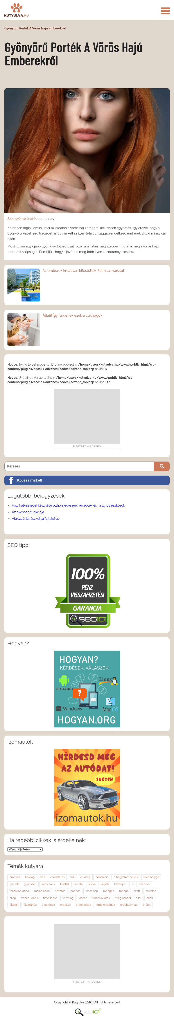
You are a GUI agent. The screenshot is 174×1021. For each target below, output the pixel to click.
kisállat (64, 884)
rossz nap (92, 891)
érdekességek (105, 904)
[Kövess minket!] (87, 480)
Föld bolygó (151, 877)
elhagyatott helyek (126, 877)
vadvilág (68, 898)
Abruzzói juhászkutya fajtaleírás (35, 519)
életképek (48, 904)
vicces (83, 898)
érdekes (65, 904)
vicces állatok (101, 898)
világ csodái (123, 898)
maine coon (42, 891)
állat (139, 898)
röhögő (124, 891)
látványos (120, 884)
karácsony (48, 884)
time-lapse (50, 898)
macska (144, 884)
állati (150, 898)
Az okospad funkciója (28, 512)
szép (13, 898)
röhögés (108, 891)
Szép (10, 218)
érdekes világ (129, 904)
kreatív (78, 884)
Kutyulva (16, 10)
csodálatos (57, 877)
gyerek (14, 884)
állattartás (30, 904)
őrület (147, 904)
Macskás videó (19, 891)
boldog (30, 877)
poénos (75, 891)
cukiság (85, 877)
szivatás (151, 891)
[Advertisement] (87, 416)
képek (105, 884)
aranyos (15, 877)
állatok (14, 904)
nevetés (60, 891)
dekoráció (102, 877)
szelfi (137, 891)
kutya (92, 884)
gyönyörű (22, 218)
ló (133, 884)
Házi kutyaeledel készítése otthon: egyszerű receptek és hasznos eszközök (68, 505)
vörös (33, 218)
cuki (72, 877)
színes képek (29, 898)
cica (42, 877)
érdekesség (83, 904)
